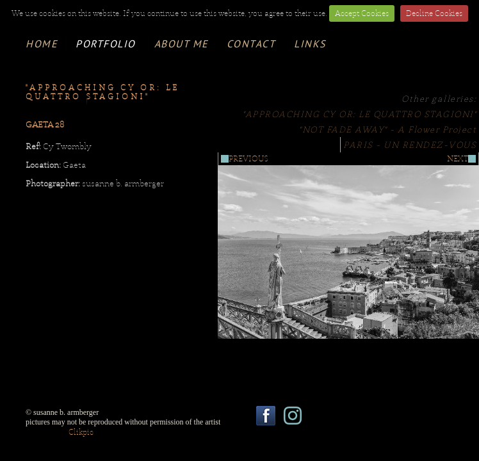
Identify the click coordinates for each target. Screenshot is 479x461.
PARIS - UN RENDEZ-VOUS (409, 145)
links (310, 43)
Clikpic (81, 432)
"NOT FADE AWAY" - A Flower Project (387, 129)
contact (251, 43)
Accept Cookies (362, 13)
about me (181, 43)
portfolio (106, 43)
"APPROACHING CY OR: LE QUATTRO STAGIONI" (359, 114)
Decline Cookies (434, 13)
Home (41, 43)
